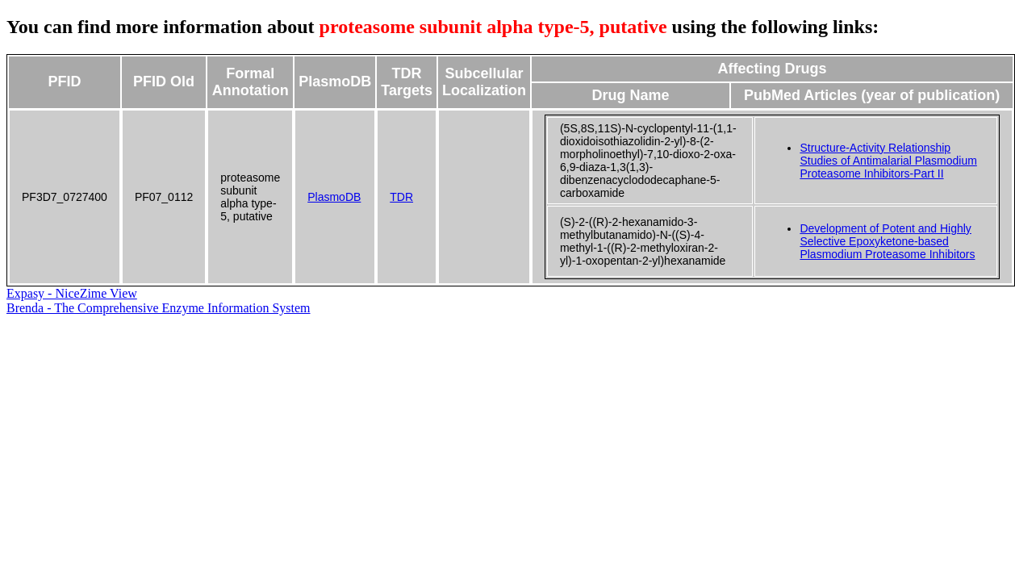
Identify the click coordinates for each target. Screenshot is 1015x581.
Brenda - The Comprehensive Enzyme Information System (158, 308)
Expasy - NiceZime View (71, 293)
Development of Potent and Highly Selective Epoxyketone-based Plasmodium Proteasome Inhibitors (887, 241)
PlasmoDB (334, 196)
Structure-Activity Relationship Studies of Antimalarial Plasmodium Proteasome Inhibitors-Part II (888, 160)
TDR (401, 196)
